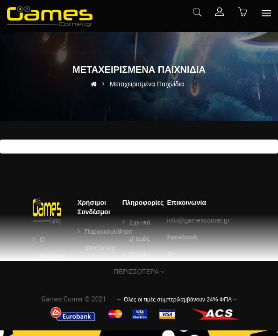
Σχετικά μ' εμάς (140, 230)
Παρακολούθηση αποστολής (109, 240)
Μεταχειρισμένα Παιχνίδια (147, 84)
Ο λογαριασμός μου (58, 256)
